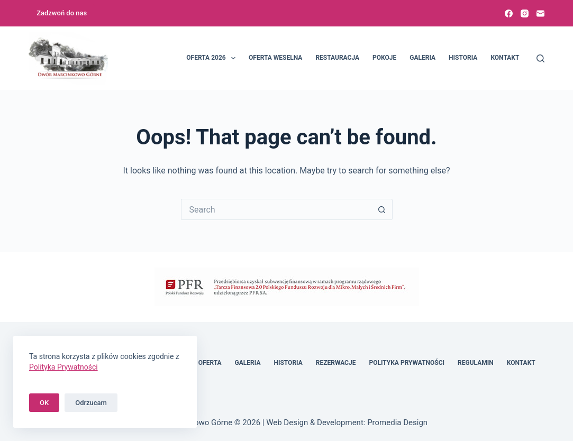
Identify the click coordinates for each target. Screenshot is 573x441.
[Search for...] (276, 209)
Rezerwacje (336, 362)
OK (44, 403)
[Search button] (382, 209)
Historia (463, 57)
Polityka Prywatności (406, 362)
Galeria (422, 57)
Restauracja (337, 57)
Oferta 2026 (213, 58)
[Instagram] (525, 13)
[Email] (540, 13)
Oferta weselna (275, 57)
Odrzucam (91, 403)
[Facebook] (509, 13)
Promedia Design (397, 422)
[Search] (540, 58)
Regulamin (476, 362)
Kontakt (504, 57)
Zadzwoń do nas (62, 13)
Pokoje (384, 57)
